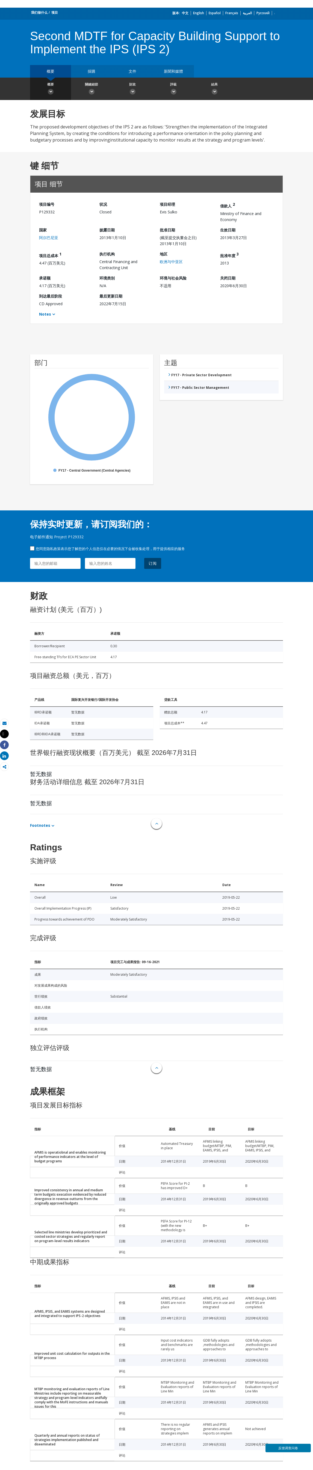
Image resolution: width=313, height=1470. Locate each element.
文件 (132, 71)
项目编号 (46, 204)
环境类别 (107, 278)
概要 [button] (50, 89)
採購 (91, 71)
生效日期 (227, 230)
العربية (247, 13)
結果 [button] (214, 89)
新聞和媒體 (173, 71)
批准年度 (229, 254)
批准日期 (167, 230)
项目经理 (167, 204)
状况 (103, 204)
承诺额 (45, 278)
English (198, 13)
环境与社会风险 (173, 278)
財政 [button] (132, 89)
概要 (50, 71)
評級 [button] (173, 89)
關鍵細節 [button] (91, 89)
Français (231, 13)
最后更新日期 (110, 296)
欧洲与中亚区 (171, 261)
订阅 (153, 563)
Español (215, 13)
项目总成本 (50, 254)
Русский (263, 13)
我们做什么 (39, 12)
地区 (163, 254)
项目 (54, 12)
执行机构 (107, 254)
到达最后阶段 (50, 296)
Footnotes (40, 825)
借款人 (227, 205)
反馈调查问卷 (288, 1448)
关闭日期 (227, 278)
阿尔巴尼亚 (48, 237)
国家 (43, 230)
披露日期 (107, 230)
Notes (45, 314)
